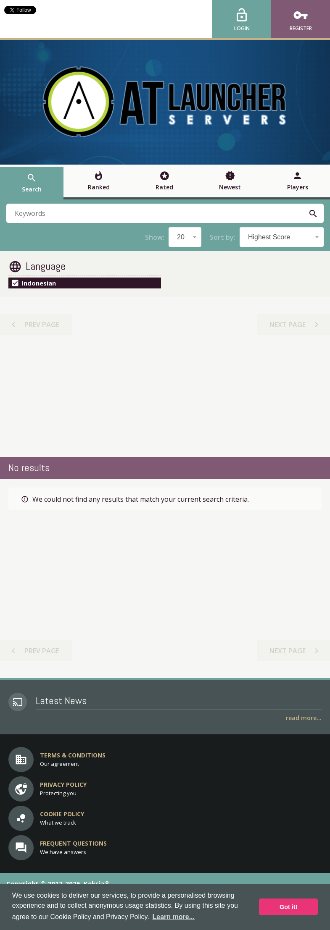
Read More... (304, 718)
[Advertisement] (165, 395)
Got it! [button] (288, 907)
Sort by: (222, 237)
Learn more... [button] (174, 916)
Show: (154, 237)
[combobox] (185, 237)
